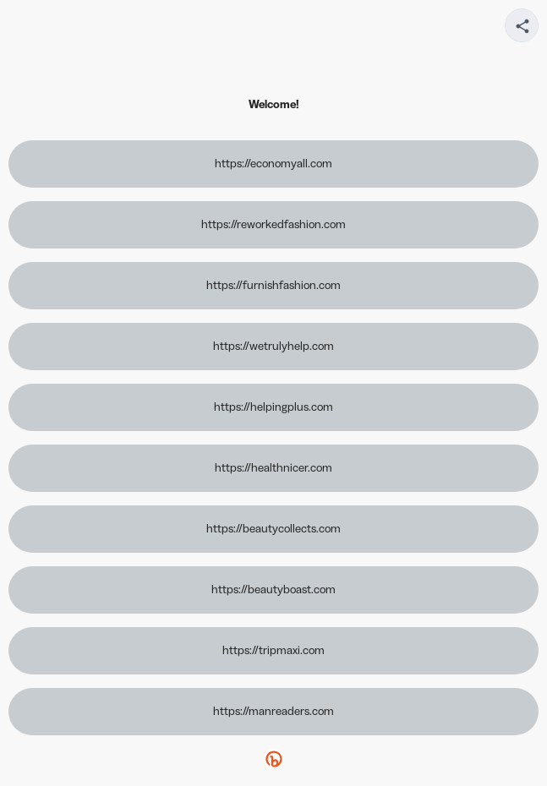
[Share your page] (522, 25)
